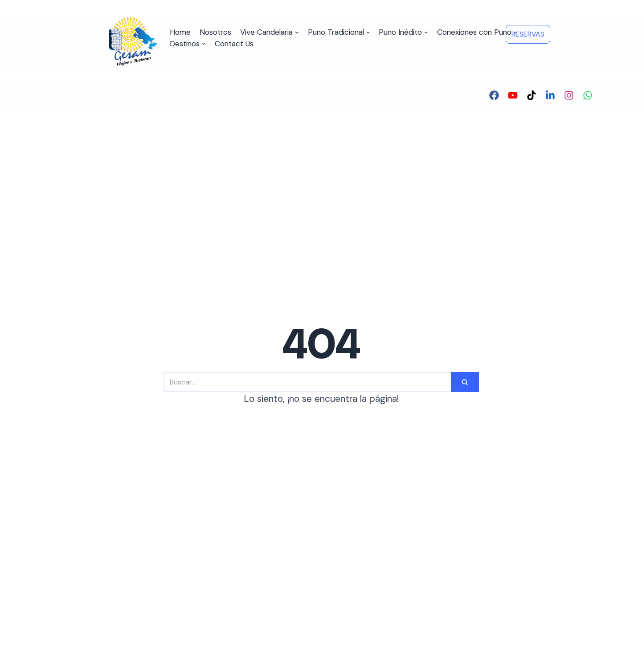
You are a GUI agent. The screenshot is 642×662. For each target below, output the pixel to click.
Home (180, 32)
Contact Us (234, 44)
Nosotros (215, 32)
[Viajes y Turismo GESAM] (133, 42)
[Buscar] (307, 382)
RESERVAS (527, 34)
